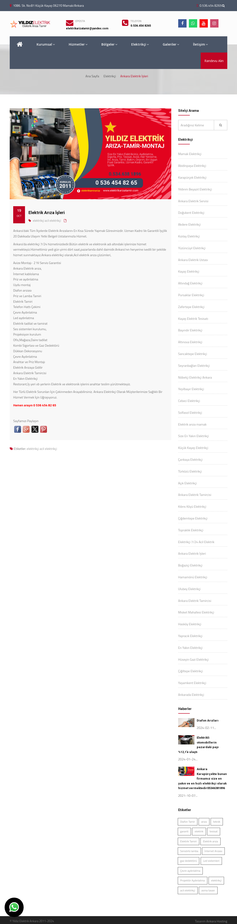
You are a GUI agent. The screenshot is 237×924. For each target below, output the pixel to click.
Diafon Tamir (187, 821)
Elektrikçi (140, 44)
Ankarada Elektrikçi (191, 694)
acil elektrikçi (53, 220)
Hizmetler (78, 44)
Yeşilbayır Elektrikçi (191, 388)
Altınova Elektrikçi (190, 341)
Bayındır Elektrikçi (190, 330)
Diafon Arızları (207, 720)
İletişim (200, 44)
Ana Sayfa (92, 76)
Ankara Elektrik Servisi (193, 201)
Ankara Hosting (216, 921)
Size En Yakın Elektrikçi (193, 435)
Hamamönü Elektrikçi (192, 577)
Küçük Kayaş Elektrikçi (193, 447)
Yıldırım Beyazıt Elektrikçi (195, 189)
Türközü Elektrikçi (190, 471)
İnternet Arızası (213, 851)
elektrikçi (38, 220)
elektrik (199, 831)
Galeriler (171, 44)
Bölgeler (109, 44)
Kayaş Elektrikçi (188, 271)
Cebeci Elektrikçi (189, 400)
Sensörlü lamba (189, 851)
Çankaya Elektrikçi (190, 459)
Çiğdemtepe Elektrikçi (193, 518)
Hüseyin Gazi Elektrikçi (193, 659)
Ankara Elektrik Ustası (193, 259)
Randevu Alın (214, 61)
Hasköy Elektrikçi (189, 624)
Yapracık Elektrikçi (190, 635)
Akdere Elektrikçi (189, 224)
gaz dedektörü (188, 861)
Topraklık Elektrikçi (190, 530)
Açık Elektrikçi (187, 483)
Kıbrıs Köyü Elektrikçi (192, 506)
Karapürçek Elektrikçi (192, 177)
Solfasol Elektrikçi (190, 412)
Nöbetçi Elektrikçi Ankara (195, 377)
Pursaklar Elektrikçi (191, 294)
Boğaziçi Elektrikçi (190, 565)
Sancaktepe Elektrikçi (192, 353)
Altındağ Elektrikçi (190, 283)
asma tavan (208, 890)
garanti (184, 831)
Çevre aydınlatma (190, 870)
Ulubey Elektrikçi (189, 588)
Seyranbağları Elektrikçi (194, 365)
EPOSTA (80, 21)
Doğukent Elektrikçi (191, 212)
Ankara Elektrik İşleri (192, 553)
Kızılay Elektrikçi (189, 236)
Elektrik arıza (210, 841)
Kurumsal (46, 44)
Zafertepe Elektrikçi (191, 306)
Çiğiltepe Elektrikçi (190, 671)
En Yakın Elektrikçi (190, 647)
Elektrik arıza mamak (192, 424)
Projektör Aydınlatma (192, 880)
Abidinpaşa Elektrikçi (192, 165)
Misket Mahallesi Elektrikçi (196, 612)
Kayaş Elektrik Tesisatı (193, 318)
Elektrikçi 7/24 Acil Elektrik (196, 541)
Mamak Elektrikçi (190, 153)
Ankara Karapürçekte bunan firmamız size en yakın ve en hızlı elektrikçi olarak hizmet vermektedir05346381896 (202, 778)
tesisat (214, 831)
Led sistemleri (211, 861)
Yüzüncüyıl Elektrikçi (192, 248)
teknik (216, 821)
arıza (204, 821)
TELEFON (136, 21)
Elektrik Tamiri (188, 841)
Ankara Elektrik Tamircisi (194, 494)
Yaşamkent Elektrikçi (192, 682)
